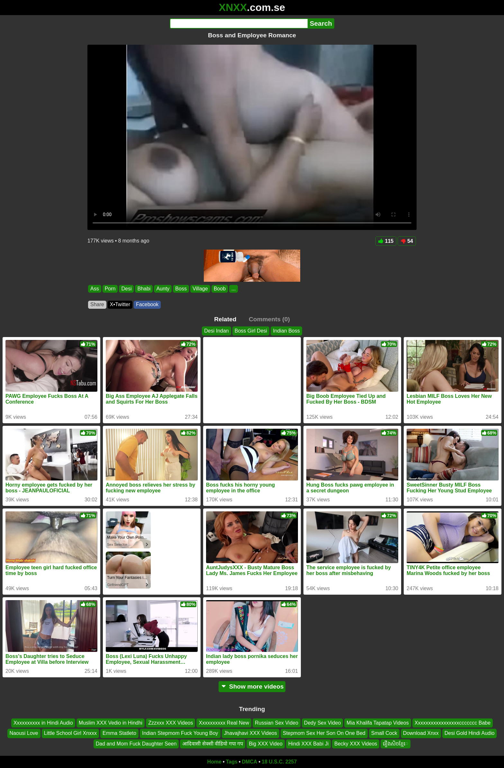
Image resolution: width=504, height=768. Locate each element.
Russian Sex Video (276, 723)
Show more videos (252, 686)
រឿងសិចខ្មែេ (395, 743)
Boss (181, 288)
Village (200, 288)
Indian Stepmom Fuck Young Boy (180, 733)
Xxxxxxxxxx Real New (224, 723)
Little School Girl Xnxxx (70, 733)
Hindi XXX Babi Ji (308, 743)
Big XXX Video (266, 743)
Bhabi (143, 288)
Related (225, 319)
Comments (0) (269, 319)
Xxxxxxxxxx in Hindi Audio (43, 723)
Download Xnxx (421, 733)
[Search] (239, 23)
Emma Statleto (119, 733)
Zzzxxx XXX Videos (170, 723)
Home (214, 761)
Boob (220, 288)
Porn (110, 288)
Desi (126, 288)
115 (386, 241)
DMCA (249, 761)
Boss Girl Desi (251, 331)
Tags (232, 761)
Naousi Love (24, 733)
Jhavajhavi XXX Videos (250, 733)
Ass (94, 288)
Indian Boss (286, 331)
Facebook (147, 304)
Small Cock (384, 733)
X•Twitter (120, 304)
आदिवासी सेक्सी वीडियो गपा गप (212, 743)
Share (97, 304)
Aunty (162, 288)
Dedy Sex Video (322, 723)
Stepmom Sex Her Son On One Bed (324, 733)
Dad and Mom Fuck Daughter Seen (136, 743)
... (233, 288)
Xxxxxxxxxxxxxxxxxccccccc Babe (453, 723)
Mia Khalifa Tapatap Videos (377, 723)
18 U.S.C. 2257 (279, 761)
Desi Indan (216, 331)
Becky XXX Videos (355, 743)
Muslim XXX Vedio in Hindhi (110, 723)
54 (407, 241)
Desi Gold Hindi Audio (470, 733)
